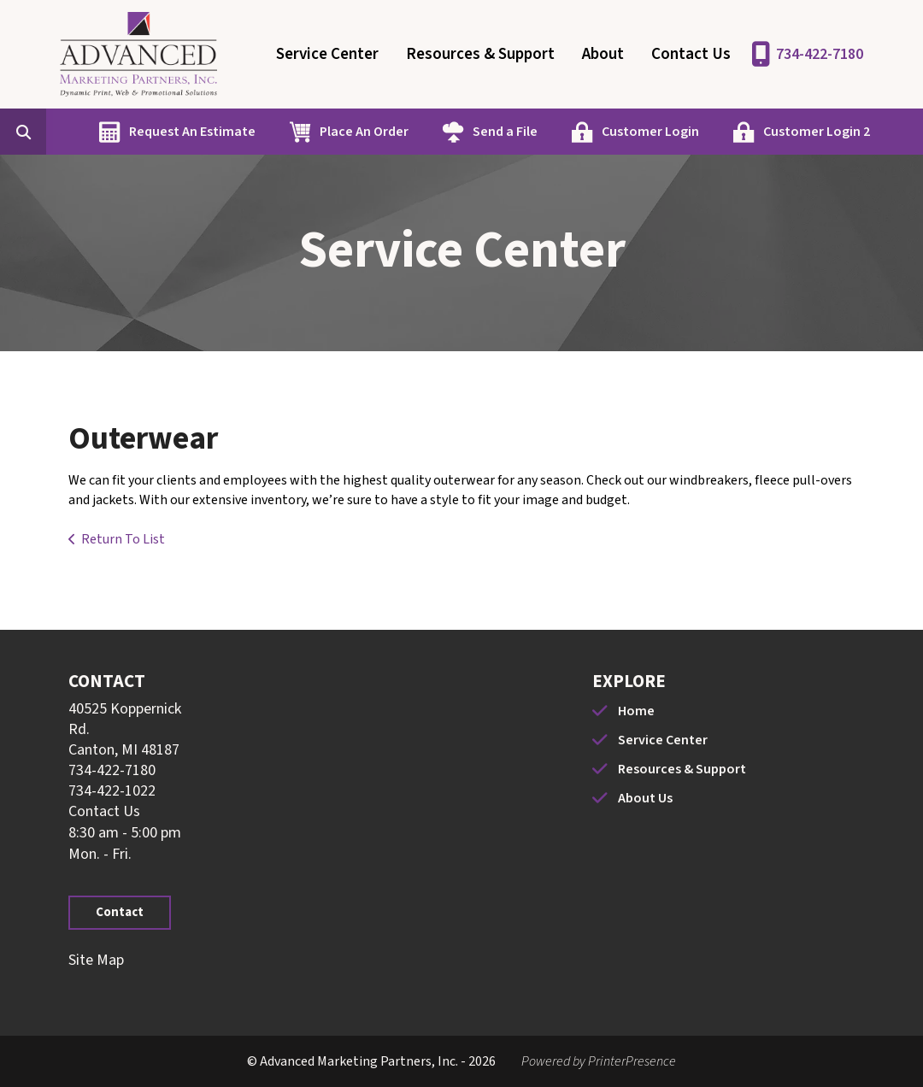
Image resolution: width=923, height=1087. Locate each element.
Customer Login (650, 131)
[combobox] (49, 132)
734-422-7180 (819, 54)
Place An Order (364, 131)
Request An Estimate (192, 131)
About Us (645, 798)
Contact (120, 912)
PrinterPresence (632, 1061)
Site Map (96, 960)
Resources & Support (480, 54)
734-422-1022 (112, 791)
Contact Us (691, 54)
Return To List (123, 539)
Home (636, 711)
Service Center (327, 54)
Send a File (505, 131)
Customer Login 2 (816, 131)
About (603, 54)
